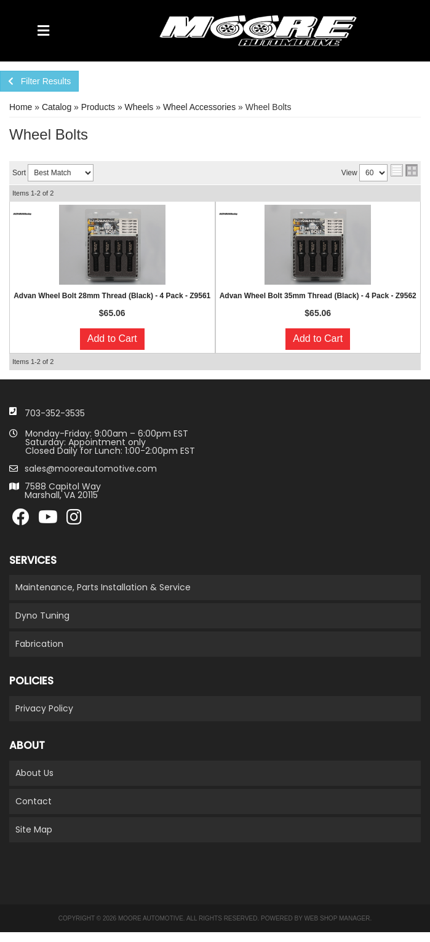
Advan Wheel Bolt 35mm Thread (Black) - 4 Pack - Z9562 (318, 295)
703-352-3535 (55, 413)
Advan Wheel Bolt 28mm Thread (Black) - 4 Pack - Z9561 (112, 295)
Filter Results (39, 81)
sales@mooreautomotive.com (91, 468)
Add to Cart (112, 338)
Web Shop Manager (337, 918)
